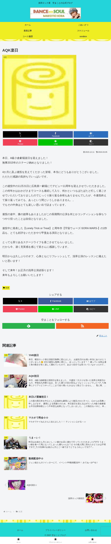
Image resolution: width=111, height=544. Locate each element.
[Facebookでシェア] (55, 134)
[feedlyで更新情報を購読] (28, 326)
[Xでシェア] (20, 134)
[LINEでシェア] (55, 142)
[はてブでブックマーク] (91, 134)
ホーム (20, 531)
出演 (6, 288)
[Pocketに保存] (20, 142)
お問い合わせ (91, 531)
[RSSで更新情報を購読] (82, 326)
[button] (91, 142)
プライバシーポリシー (55, 531)
